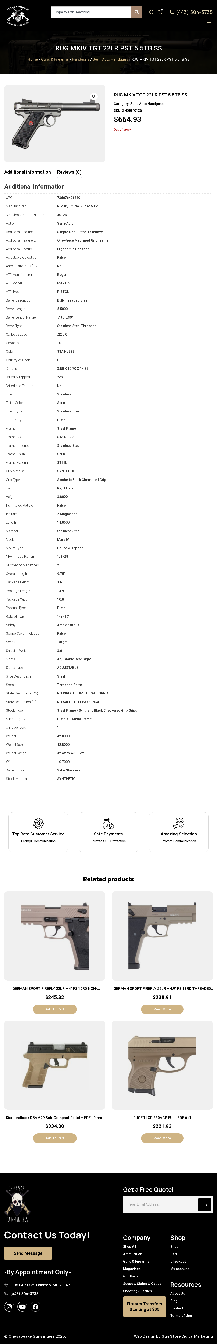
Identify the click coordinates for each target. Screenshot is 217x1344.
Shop (174, 1247)
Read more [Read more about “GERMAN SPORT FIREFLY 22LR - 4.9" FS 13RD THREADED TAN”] (162, 1009)
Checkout (178, 1261)
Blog (173, 1301)
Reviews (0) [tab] (69, 172)
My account (179, 1269)
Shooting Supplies (137, 1291)
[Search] (136, 12)
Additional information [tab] (27, 172)
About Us (177, 1293)
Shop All (129, 1247)
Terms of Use (181, 1316)
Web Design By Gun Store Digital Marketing (173, 1336)
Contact (176, 1308)
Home (33, 59)
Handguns (80, 59)
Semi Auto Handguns (110, 59)
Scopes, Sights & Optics (142, 1284)
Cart (173, 1254)
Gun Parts (131, 1276)
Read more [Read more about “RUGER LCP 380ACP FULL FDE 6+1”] (162, 1138)
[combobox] (91, 12)
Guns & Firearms (55, 59)
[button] (209, 23)
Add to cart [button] (55, 1009)
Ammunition (132, 1254)
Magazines (132, 1269)
